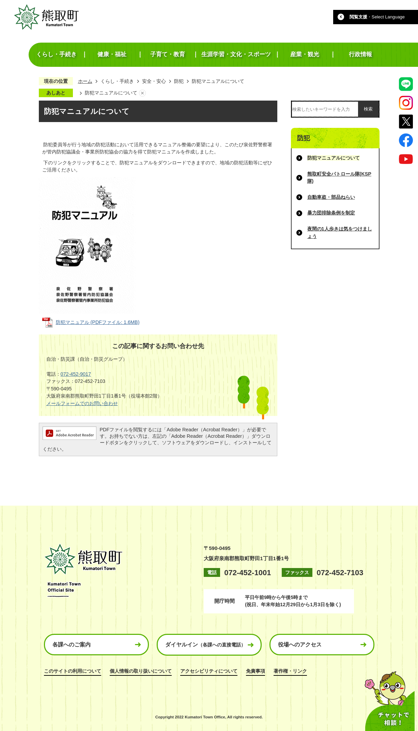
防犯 (179, 81)
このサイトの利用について (72, 671)
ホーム (85, 81)
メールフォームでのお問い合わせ (82, 403)
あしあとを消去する (142, 93)
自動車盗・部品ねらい (331, 197)
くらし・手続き (117, 81)
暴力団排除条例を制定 (331, 212)
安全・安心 (154, 81)
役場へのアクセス (300, 644)
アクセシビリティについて (208, 671)
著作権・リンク (290, 671)
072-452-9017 (76, 374)
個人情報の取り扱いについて (141, 671)
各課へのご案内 (71, 644)
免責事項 (255, 671)
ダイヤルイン (205, 644)
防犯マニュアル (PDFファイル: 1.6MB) (98, 322)
